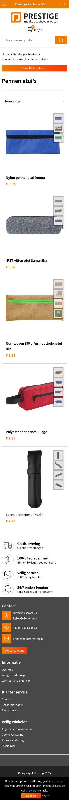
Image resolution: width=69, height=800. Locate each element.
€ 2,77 (10, 521)
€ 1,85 (10, 438)
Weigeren (45, 795)
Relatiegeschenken (25, 54)
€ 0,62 (10, 184)
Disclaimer (8, 746)
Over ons (7, 669)
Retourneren (10, 710)
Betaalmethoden (13, 705)
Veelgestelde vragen (14, 675)
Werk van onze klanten (16, 680)
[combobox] (29, 40)
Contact (7, 699)
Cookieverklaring (12, 734)
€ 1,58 (10, 355)
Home (6, 54)
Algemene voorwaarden (17, 729)
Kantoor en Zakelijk (14, 59)
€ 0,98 (10, 267)
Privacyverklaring (13, 740)
